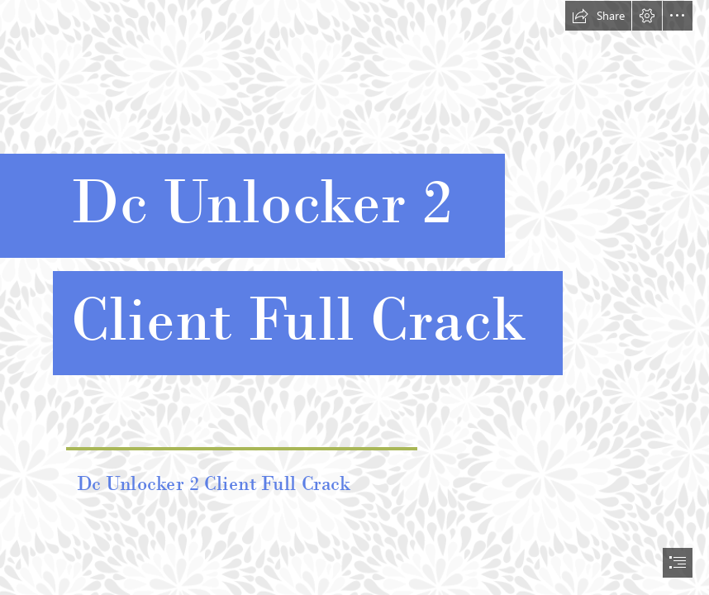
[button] (598, 16)
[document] (354, 297)
